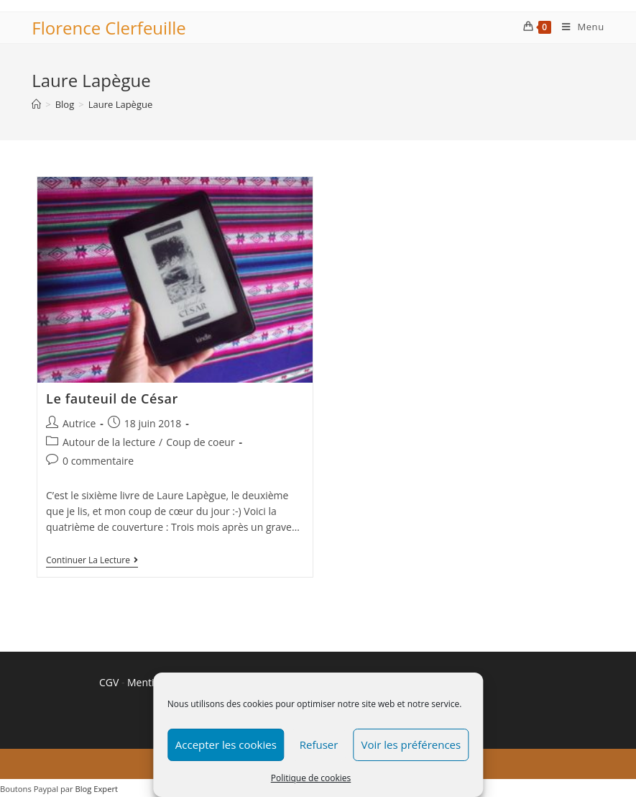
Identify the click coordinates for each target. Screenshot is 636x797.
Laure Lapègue (120, 104)
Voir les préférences (411, 744)
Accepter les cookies (226, 744)
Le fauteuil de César (112, 398)
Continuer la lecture (92, 561)
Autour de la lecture (109, 442)
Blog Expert (97, 788)
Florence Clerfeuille (108, 28)
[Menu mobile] (577, 26)
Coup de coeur (200, 442)
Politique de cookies (311, 778)
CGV (109, 682)
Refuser (319, 744)
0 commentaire (98, 461)
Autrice (79, 423)
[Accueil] (36, 104)
